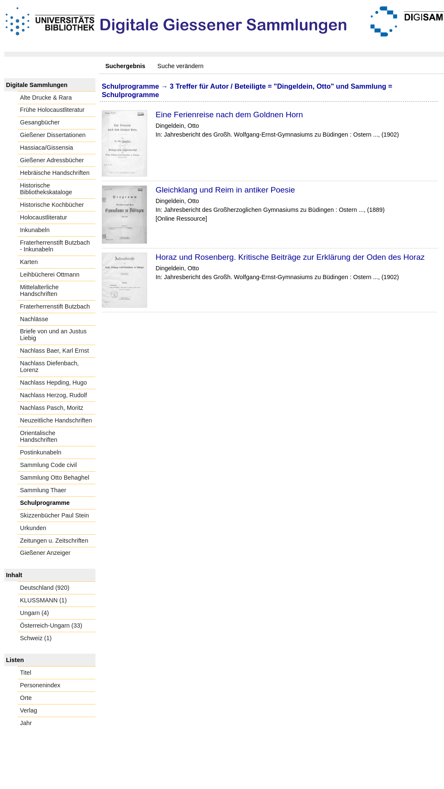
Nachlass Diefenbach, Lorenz (49, 366)
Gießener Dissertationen (53, 135)
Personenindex (40, 685)
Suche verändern (180, 66)
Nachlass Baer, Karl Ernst (54, 350)
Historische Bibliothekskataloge (46, 188)
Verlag (28, 710)
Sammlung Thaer (43, 490)
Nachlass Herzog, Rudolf (53, 395)
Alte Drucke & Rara (46, 97)
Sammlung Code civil (48, 465)
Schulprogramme (45, 502)
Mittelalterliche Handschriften (39, 290)
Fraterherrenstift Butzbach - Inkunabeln (55, 246)
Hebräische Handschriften (55, 172)
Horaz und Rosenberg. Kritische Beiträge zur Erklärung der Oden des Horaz (290, 257)
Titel (26, 672)
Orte (26, 697)
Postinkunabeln (40, 452)
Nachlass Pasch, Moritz (51, 407)
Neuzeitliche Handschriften (56, 420)
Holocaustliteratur (43, 217)
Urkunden (33, 528)
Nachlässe (34, 319)
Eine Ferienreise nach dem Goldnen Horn (229, 114)
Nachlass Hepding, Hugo (53, 382)
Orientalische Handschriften (39, 436)
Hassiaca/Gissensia (46, 147)
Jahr (26, 723)
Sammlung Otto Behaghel (55, 477)
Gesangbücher (40, 122)
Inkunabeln (35, 230)
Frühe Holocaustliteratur (52, 109)
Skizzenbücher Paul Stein (54, 515)
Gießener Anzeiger (45, 552)
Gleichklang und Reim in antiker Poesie (225, 189)
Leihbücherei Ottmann (50, 274)
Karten (29, 262)
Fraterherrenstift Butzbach (55, 306)
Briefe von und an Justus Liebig (53, 334)
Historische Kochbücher (52, 204)
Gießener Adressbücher (52, 160)
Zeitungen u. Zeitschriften (54, 540)
